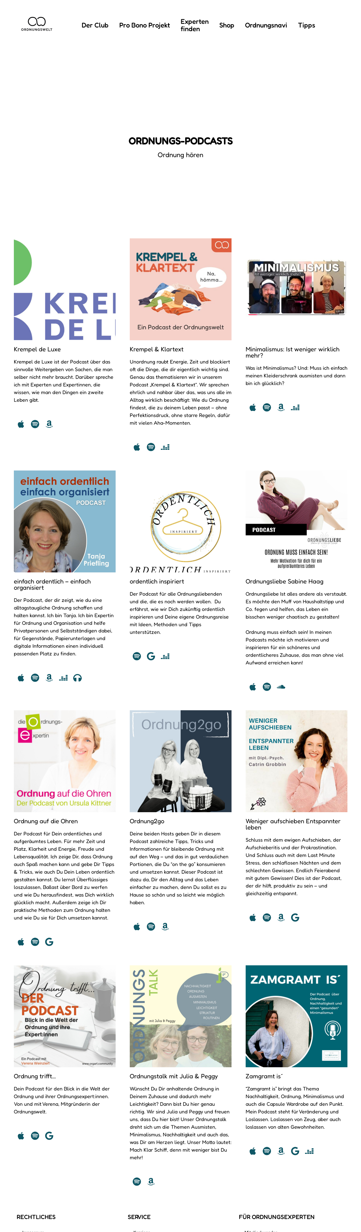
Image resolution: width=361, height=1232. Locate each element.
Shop (226, 25)
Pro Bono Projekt (144, 25)
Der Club (95, 25)
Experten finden (195, 25)
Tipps (306, 25)
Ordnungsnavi (266, 25)
